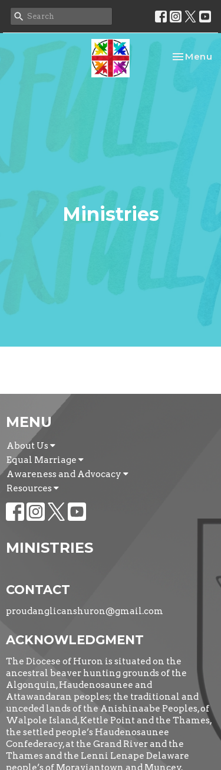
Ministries (49, 547)
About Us (30, 446)
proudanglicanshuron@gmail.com (84, 611)
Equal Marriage (45, 460)
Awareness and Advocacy (67, 474)
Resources (32, 488)
